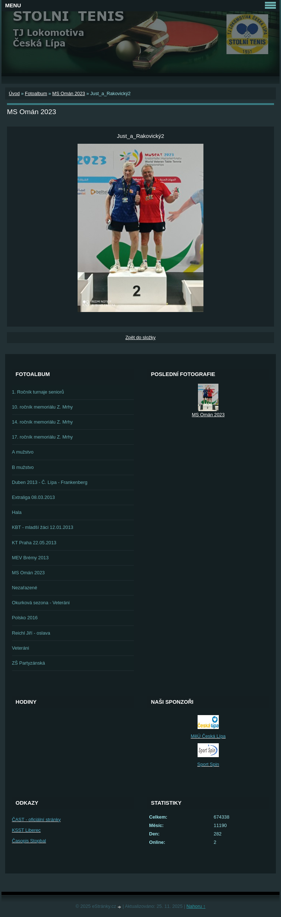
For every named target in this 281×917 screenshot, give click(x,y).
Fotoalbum (36, 93)
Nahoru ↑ (196, 906)
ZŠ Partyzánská (28, 663)
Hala (17, 512)
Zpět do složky (140, 337)
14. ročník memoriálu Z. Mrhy (42, 422)
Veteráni (20, 648)
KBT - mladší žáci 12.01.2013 (43, 527)
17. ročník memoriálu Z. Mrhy (42, 437)
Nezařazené (24, 587)
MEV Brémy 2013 (30, 557)
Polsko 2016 (25, 617)
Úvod (14, 93)
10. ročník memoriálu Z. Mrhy (42, 407)
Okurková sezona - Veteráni (41, 602)
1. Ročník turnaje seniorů (38, 392)
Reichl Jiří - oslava (31, 633)
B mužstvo (23, 467)
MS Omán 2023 (68, 93)
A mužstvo (23, 452)
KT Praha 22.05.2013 (34, 542)
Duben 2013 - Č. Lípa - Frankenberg (49, 482)
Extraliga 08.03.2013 (33, 497)
